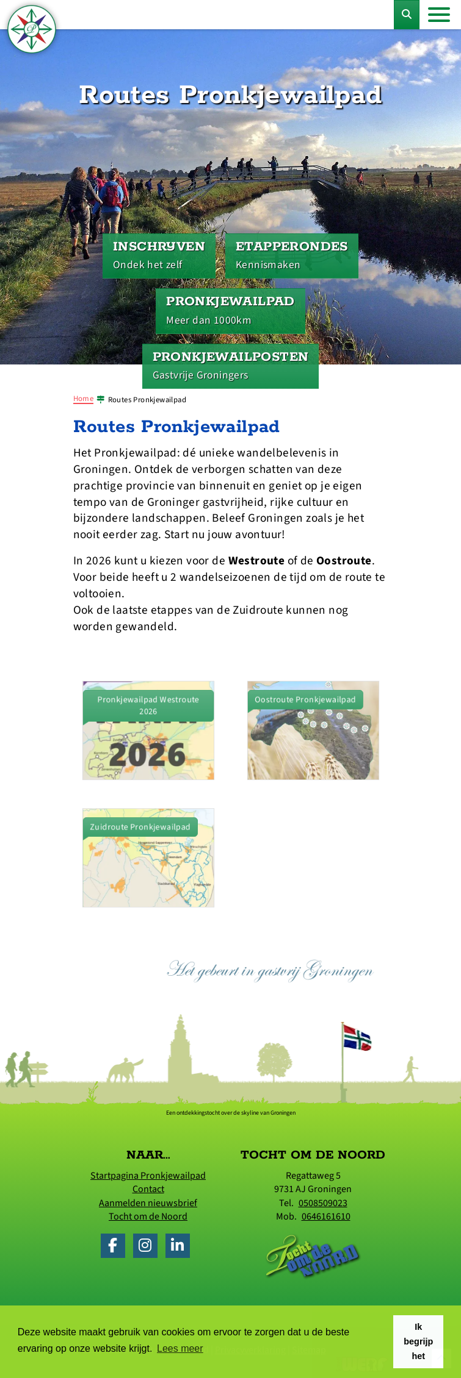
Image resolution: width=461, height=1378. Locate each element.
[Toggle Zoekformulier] (406, 14)
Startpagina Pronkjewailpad (148, 1175)
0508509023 (323, 1203)
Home (83, 398)
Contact (148, 1189)
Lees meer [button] (180, 1348)
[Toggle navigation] (439, 14)
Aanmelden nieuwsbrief (148, 1203)
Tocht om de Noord (148, 1216)
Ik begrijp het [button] (418, 1341)
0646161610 (326, 1216)
